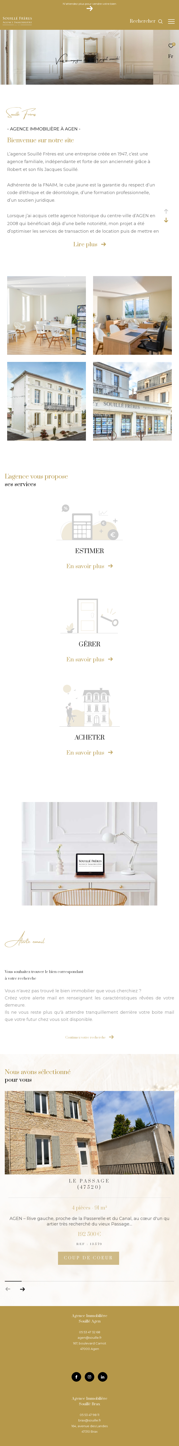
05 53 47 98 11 (89, 1415)
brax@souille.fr (89, 1420)
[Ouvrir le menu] (171, 21)
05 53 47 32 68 (89, 1332)
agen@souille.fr (90, 1337)
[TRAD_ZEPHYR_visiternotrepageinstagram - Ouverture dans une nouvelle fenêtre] (89, 1377)
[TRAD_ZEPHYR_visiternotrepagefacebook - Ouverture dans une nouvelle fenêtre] (76, 1377)
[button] (22, 1289)
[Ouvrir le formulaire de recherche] (146, 21)
